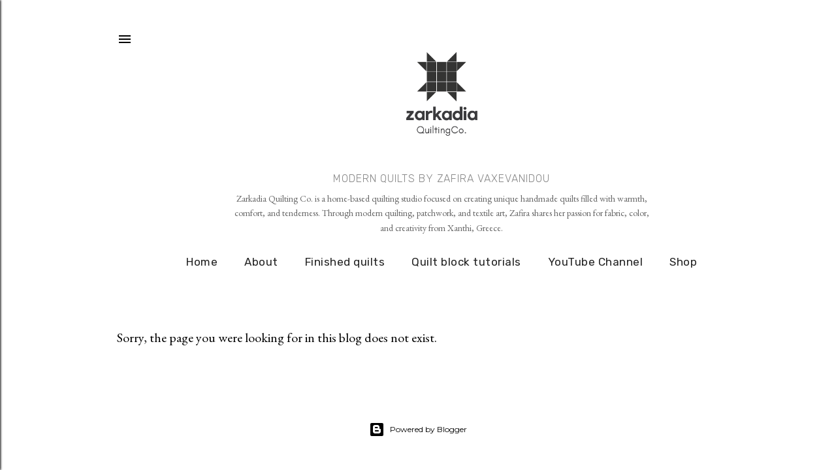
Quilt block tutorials (466, 261)
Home (201, 261)
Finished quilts (345, 261)
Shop (683, 261)
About (261, 261)
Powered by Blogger (418, 429)
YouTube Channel (595, 261)
